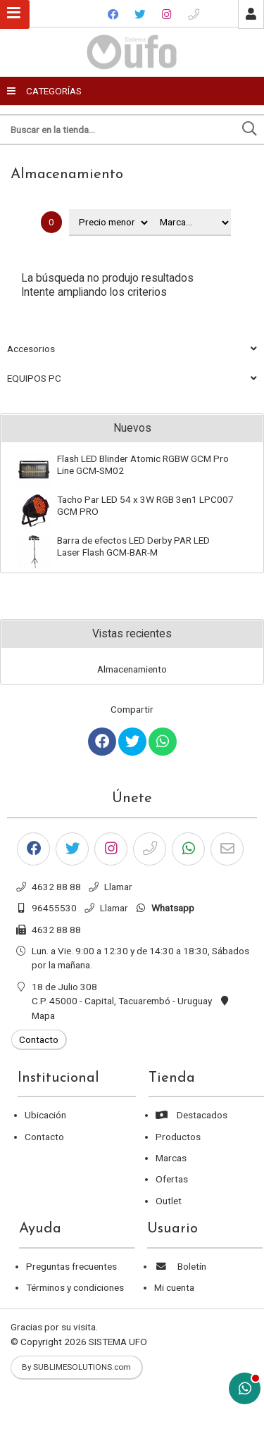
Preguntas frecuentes (71, 1266)
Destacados (191, 1114)
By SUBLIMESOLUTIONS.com (76, 1367)
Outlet (169, 1200)
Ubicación (45, 1114)
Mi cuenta (174, 1287)
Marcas (171, 1157)
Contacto (44, 1136)
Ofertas (172, 1179)
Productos (178, 1136)
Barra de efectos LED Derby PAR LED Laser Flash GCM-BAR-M (133, 546)
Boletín (180, 1266)
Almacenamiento (67, 175)
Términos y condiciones (75, 1287)
